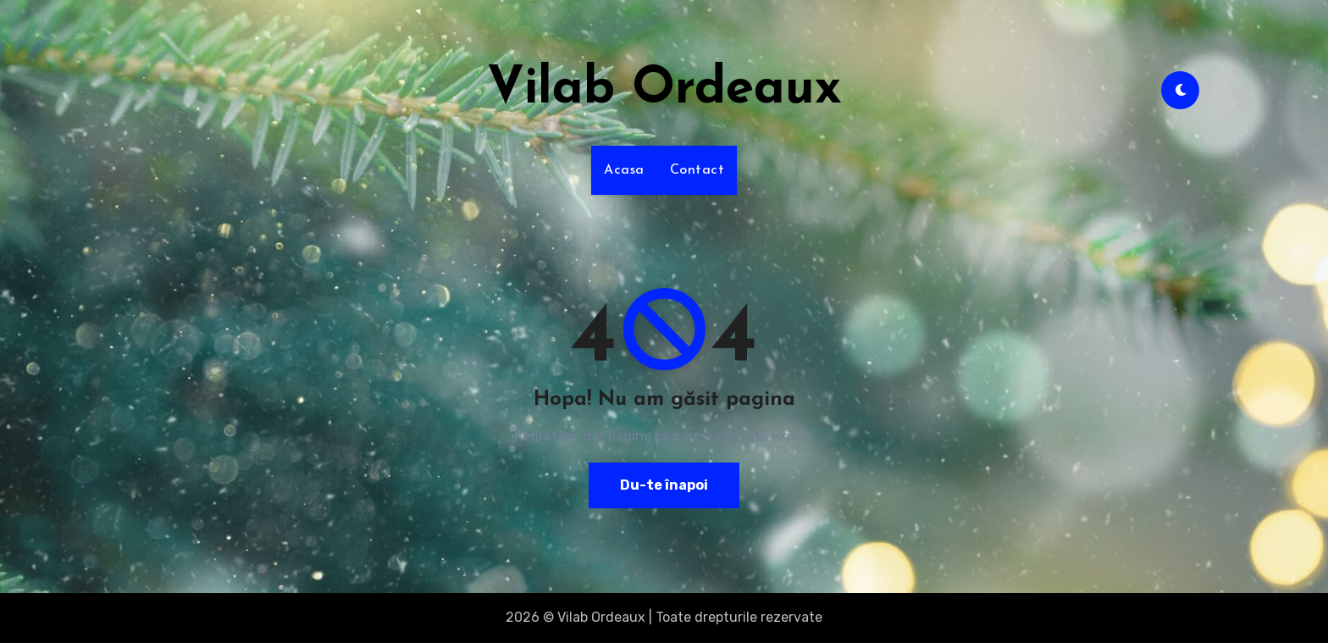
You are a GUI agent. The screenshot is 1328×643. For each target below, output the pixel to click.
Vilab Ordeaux (664, 89)
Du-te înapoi (664, 485)
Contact (697, 170)
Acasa (624, 170)
